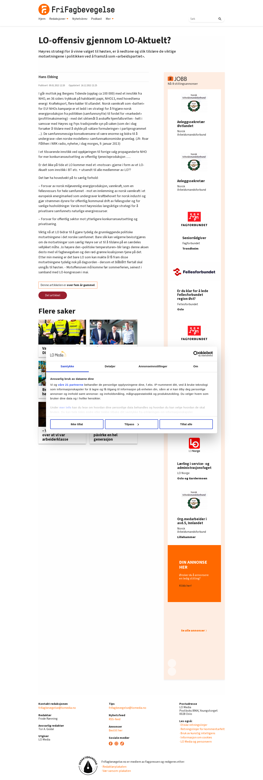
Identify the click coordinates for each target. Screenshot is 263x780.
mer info (65, 407)
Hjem (41, 19)
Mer (110, 19)
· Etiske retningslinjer (193, 725)
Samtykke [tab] (67, 366)
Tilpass (132, 424)
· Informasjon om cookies (195, 737)
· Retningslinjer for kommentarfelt (202, 729)
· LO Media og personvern (195, 742)
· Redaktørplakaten (113, 767)
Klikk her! (185, 586)
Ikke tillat (77, 424)
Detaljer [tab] (110, 366)
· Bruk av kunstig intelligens (197, 733)
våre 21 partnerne (70, 384)
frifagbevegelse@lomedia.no (57, 708)
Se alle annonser (193, 630)
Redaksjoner (58, 19)
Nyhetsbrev (79, 19)
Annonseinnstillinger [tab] (152, 366)
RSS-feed (114, 719)
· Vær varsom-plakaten (116, 771)
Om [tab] (195, 366)
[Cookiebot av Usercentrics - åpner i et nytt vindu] (196, 354)
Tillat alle (186, 424)
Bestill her (115, 730)
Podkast (96, 19)
